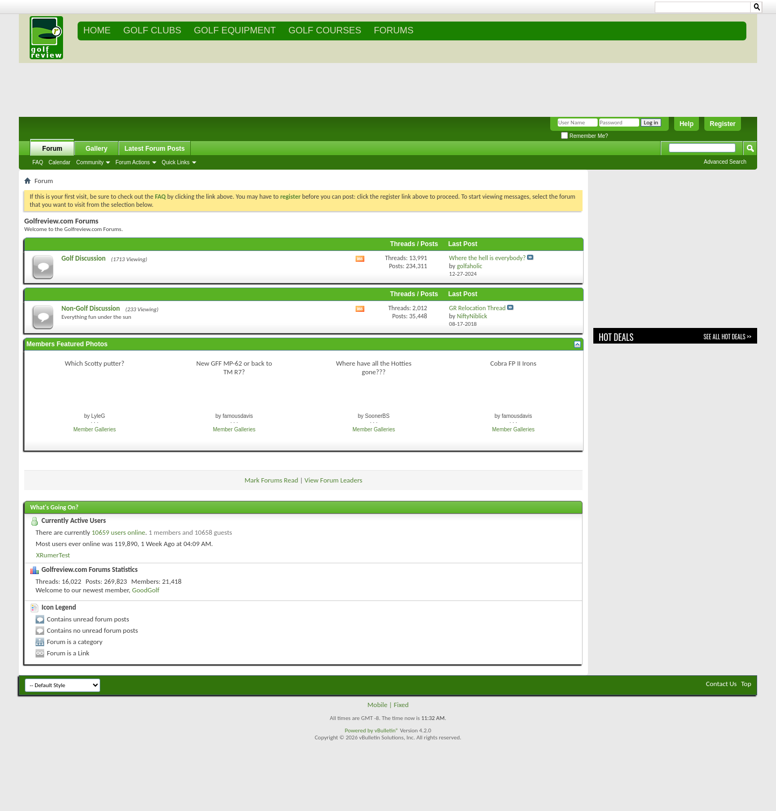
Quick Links (176, 162)
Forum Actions (132, 162)
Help (687, 124)
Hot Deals (616, 337)
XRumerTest (53, 555)
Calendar (59, 162)
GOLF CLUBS (152, 30)
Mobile (377, 705)
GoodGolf (146, 590)
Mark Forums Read (272, 480)
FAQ (37, 162)
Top (746, 684)
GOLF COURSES (324, 30)
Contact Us (721, 684)
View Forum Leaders (333, 480)
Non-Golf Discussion (90, 308)
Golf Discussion (83, 258)
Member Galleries (94, 429)
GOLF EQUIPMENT (235, 30)
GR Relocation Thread (477, 308)
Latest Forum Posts (154, 148)
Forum (52, 148)
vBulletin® (387, 730)
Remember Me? (584, 136)
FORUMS (394, 30)
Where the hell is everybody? (487, 258)
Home (96, 30)
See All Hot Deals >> (727, 336)
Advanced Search (725, 162)
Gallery (97, 148)
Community (90, 162)
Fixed (401, 705)
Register (723, 124)
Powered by (360, 730)
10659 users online (119, 532)
